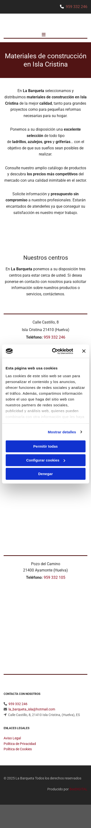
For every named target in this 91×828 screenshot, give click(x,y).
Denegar (45, 474)
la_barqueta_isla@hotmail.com (31, 709)
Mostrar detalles (62, 432)
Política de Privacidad (20, 744)
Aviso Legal (12, 738)
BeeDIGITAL (78, 789)
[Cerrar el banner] (83, 351)
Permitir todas (45, 446)
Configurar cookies (45, 460)
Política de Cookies (18, 749)
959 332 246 (76, 6)
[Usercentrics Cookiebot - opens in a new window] (54, 351)
